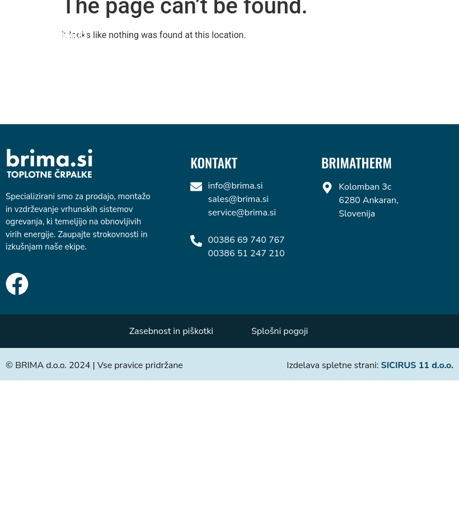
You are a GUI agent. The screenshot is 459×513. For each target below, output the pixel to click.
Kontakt (417, 24)
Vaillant (230, 24)
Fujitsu (360, 24)
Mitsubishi (297, 24)
